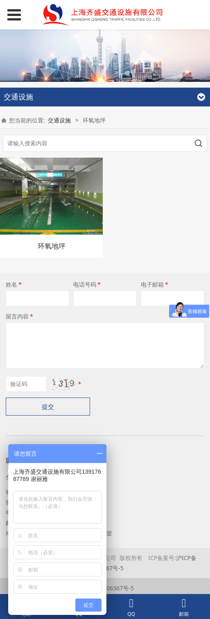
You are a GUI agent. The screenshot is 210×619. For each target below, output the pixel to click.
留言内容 (20, 316)
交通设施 (59, 120)
